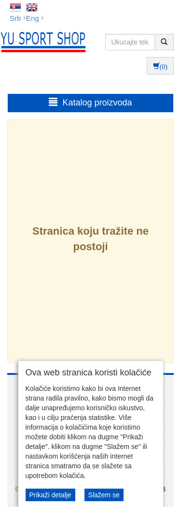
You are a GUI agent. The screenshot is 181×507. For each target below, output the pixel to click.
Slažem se (104, 495)
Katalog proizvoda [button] (90, 102)
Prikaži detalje (50, 495)
